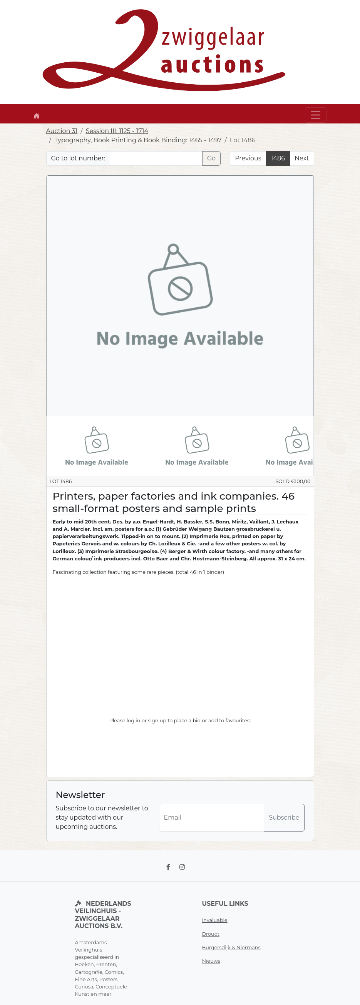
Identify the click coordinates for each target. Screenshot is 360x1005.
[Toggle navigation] (316, 115)
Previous (248, 158)
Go (211, 158)
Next (302, 158)
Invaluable (215, 920)
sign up (157, 720)
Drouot (210, 934)
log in (134, 720)
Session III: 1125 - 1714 (117, 131)
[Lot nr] (156, 158)
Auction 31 (62, 131)
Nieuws (211, 961)
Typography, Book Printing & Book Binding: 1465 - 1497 (138, 140)
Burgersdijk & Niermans (231, 947)
